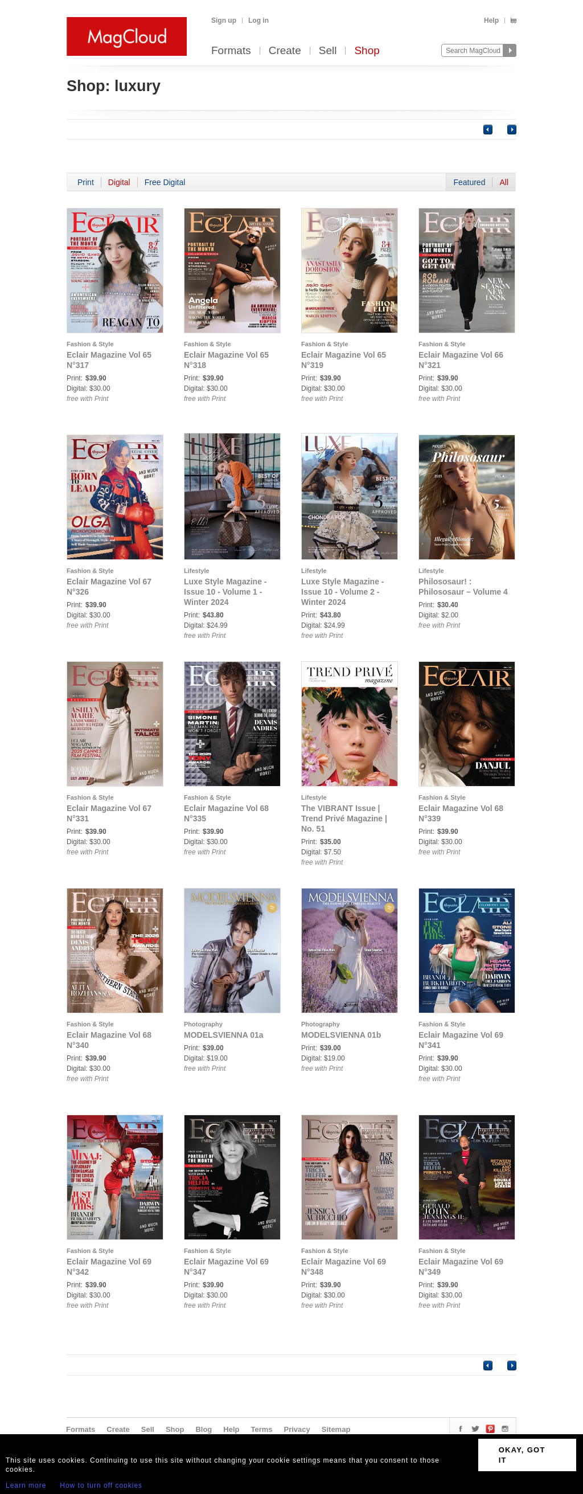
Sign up (223, 20)
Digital (119, 182)
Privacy (297, 1429)
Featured (469, 182)
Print (85, 182)
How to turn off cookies (101, 1485)
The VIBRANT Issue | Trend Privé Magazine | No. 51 (344, 818)
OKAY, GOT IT (522, 1455)
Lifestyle (197, 570)
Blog (203, 1429)
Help (491, 20)
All (503, 182)
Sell (328, 51)
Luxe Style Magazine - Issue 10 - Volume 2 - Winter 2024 (342, 592)
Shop (366, 51)
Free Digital (165, 182)
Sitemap (336, 1429)
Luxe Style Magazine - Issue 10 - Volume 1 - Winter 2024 (225, 592)
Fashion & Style (90, 344)
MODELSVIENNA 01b (341, 1034)
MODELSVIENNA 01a (224, 1034)
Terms (261, 1429)
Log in (258, 20)
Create (285, 51)
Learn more (26, 1485)
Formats (231, 51)
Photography (203, 1024)
